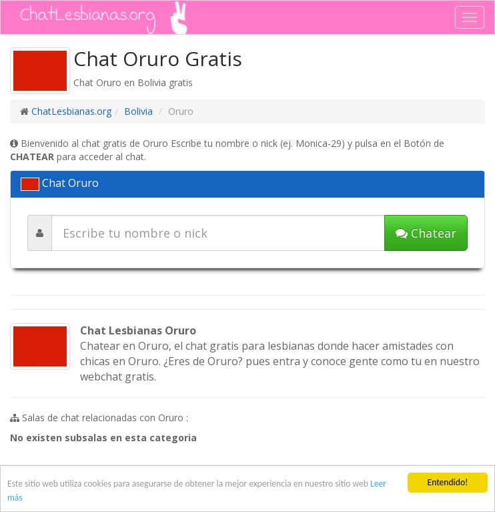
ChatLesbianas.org (71, 111)
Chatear (426, 233)
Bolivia (138, 111)
